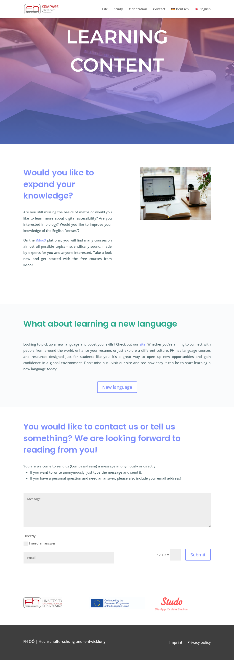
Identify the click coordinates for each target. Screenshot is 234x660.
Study (118, 9)
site (143, 344)
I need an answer (40, 543)
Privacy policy (199, 643)
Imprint (175, 643)
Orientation (138, 9)
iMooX (41, 240)
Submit (198, 555)
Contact (159, 9)
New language (117, 387)
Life (105, 9)
